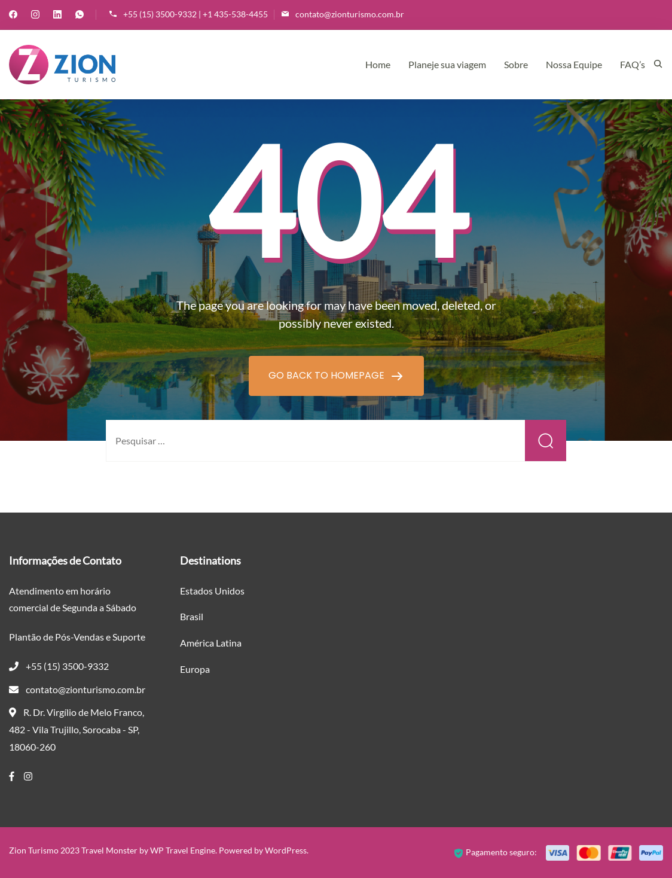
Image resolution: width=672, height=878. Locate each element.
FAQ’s (632, 64)
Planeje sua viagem (447, 64)
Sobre (516, 64)
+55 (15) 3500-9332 (67, 666)
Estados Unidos (212, 590)
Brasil (191, 616)
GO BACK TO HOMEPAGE (327, 375)
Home (377, 64)
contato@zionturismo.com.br (349, 14)
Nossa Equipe (574, 64)
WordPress (286, 850)
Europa (195, 669)
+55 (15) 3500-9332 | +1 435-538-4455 (195, 14)
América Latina (211, 642)
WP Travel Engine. (183, 850)
